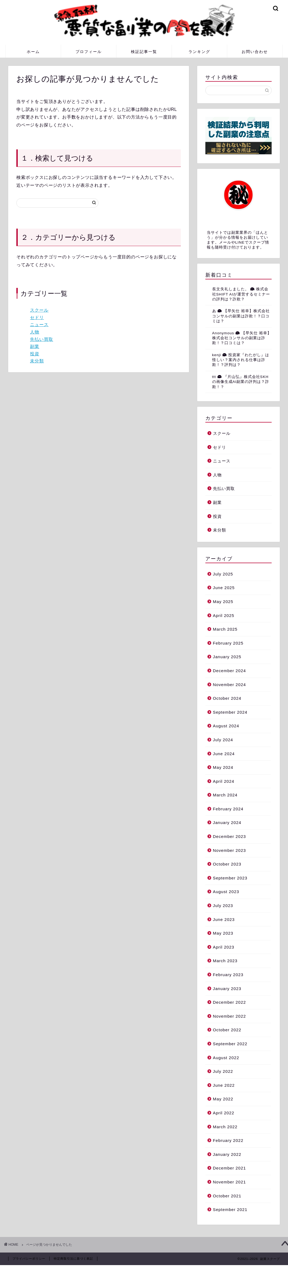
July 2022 (223, 1071)
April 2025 (223, 615)
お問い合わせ (255, 51)
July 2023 (223, 905)
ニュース (39, 324)
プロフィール (89, 51)
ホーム (33, 51)
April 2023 (223, 947)
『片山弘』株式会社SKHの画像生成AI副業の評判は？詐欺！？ (240, 382)
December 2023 (229, 836)
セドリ (37, 317)
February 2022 (228, 1140)
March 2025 (225, 629)
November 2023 (229, 850)
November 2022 (229, 1016)
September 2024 (230, 712)
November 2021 (229, 1182)
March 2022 (225, 1126)
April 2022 (223, 1113)
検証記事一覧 (144, 51)
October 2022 (227, 1029)
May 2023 (223, 933)
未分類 (37, 361)
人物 (34, 332)
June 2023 (224, 919)
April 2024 (223, 781)
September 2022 (230, 1043)
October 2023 (227, 864)
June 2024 (224, 753)
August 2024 (226, 725)
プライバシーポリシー (29, 1258)
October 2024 (227, 698)
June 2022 (224, 1085)
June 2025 (224, 587)
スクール (39, 310)
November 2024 (229, 684)
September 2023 (230, 878)
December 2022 (229, 1002)
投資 (34, 354)
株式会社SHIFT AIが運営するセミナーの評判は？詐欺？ (241, 294)
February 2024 (228, 809)
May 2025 (223, 601)
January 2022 (227, 1154)
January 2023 (227, 988)
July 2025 (223, 574)
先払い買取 (41, 339)
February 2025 (228, 643)
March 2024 (225, 795)
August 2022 (226, 1057)
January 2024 (227, 822)
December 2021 (229, 1168)
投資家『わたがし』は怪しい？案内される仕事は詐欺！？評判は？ (240, 360)
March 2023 (225, 960)
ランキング (199, 51)
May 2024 (223, 767)
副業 (34, 346)
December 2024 (229, 670)
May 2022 (223, 1099)
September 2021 (230, 1209)
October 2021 (227, 1196)
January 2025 (227, 656)
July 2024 (223, 739)
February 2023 (228, 974)
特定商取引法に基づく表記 (73, 1258)
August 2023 (226, 891)
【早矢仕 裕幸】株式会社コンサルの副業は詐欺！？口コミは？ (241, 316)
